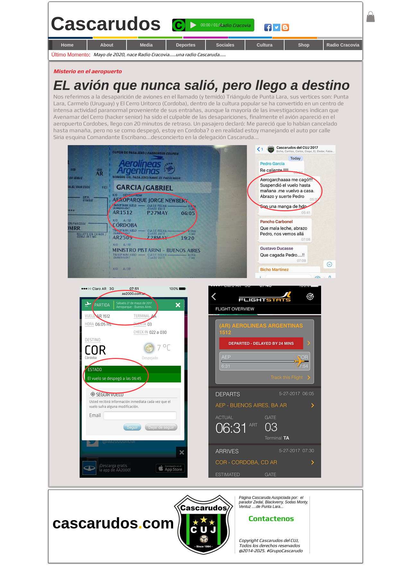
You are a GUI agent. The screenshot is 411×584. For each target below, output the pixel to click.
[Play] (193, 25)
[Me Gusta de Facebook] (340, 27)
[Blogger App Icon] (285, 27)
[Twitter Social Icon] (276, 27)
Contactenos (271, 518)
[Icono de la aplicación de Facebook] (268, 27)
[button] (370, 16)
